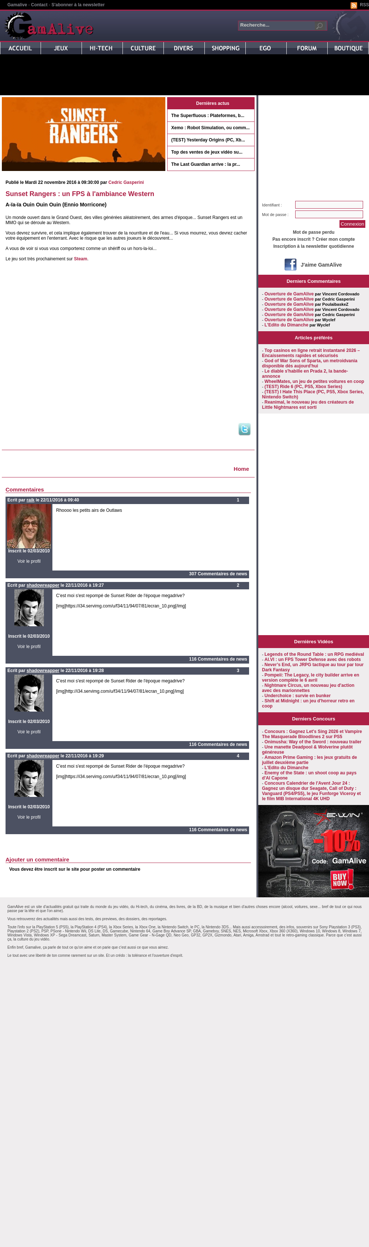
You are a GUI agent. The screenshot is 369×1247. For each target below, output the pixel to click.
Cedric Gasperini (126, 182)
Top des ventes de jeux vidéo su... (206, 152)
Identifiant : (272, 205)
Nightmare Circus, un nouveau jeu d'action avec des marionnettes (308, 688)
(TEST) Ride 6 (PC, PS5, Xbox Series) (303, 386)
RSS (364, 4)
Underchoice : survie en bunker (298, 695)
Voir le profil (29, 561)
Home (241, 469)
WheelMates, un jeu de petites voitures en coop (314, 381)
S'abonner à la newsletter (77, 4)
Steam (80, 258)
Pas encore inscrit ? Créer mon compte (313, 239)
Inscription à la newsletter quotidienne (313, 246)
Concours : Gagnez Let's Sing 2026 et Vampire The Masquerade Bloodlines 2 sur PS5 (312, 734)
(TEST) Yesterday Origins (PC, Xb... (208, 140)
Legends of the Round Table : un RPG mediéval (314, 654)
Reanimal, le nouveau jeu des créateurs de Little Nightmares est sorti (308, 405)
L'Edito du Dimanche (286, 325)
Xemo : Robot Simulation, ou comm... (210, 127)
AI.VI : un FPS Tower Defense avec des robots (313, 659)
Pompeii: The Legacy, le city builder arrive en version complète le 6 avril (310, 677)
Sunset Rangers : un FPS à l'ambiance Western (80, 194)
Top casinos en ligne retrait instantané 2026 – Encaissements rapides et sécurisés (311, 353)
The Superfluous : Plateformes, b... (207, 115)
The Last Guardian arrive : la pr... (205, 164)
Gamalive (17, 4)
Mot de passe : (275, 214)
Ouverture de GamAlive (289, 294)
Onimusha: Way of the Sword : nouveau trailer (313, 741)
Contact (39, 4)
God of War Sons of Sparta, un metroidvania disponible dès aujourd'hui (309, 363)
